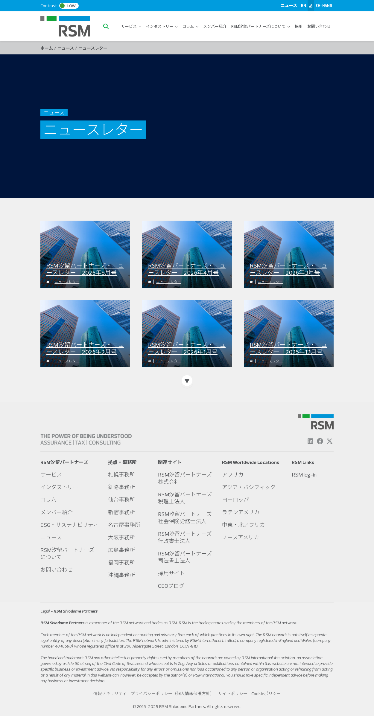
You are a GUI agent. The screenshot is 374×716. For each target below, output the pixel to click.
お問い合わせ (319, 26)
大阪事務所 (121, 537)
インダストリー (162, 26)
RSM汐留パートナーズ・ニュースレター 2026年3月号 (288, 269)
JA (310, 5)
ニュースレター (66, 282)
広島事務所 (121, 549)
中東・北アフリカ (243, 524)
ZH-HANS (323, 5)
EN (303, 5)
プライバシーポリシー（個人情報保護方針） (172, 693)
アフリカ (233, 474)
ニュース (289, 5)
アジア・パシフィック (249, 487)
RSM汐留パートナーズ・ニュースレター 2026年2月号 (85, 348)
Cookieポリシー (266, 693)
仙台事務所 (121, 499)
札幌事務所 (121, 474)
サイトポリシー (232, 693)
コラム (190, 26)
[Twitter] (330, 441)
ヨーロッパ (235, 499)
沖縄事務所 (121, 575)
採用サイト (171, 573)
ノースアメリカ (240, 537)
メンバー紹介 (214, 26)
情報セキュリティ (110, 693)
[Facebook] (320, 441)
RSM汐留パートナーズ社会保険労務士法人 (185, 518)
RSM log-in (304, 474)
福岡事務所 (121, 562)
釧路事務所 (121, 487)
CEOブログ (171, 585)
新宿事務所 (121, 512)
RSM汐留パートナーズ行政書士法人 (185, 537)
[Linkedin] (310, 441)
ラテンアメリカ (240, 512)
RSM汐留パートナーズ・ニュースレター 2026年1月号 (187, 348)
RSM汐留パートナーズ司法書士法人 (185, 557)
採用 (298, 26)
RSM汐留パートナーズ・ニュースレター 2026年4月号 (187, 269)
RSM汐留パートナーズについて (260, 26)
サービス (131, 26)
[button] (107, 26)
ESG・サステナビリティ (69, 524)
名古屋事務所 (124, 524)
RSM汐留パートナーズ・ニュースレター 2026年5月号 (85, 269)
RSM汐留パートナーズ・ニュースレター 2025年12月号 (288, 348)
